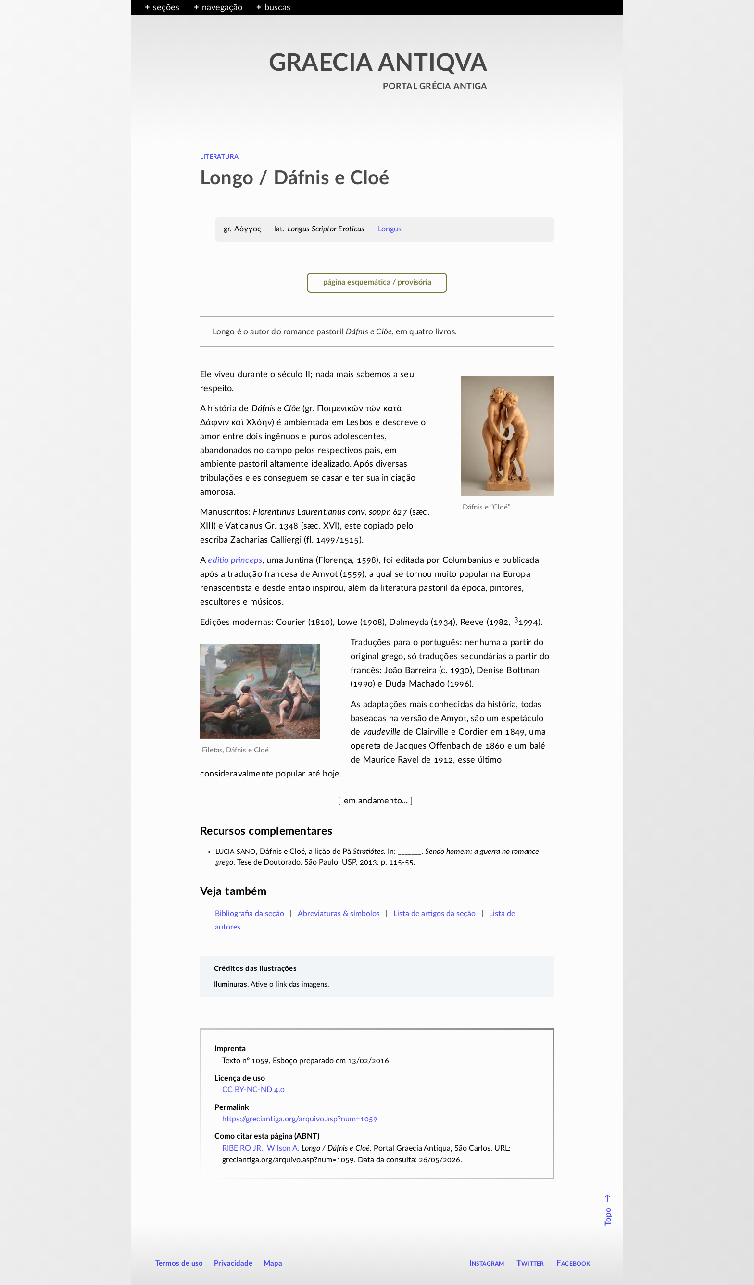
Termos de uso (179, 1263)
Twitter (530, 1263)
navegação (222, 7)
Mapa (273, 1263)
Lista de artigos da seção (434, 913)
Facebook (573, 1263)
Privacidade (233, 1263)
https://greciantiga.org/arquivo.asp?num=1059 (299, 1119)
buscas (277, 7)
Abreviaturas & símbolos (339, 913)
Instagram (486, 1263)
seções (166, 7)
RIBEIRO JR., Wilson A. (261, 1148)
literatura (219, 156)
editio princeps (235, 560)
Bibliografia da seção (249, 913)
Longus (390, 229)
